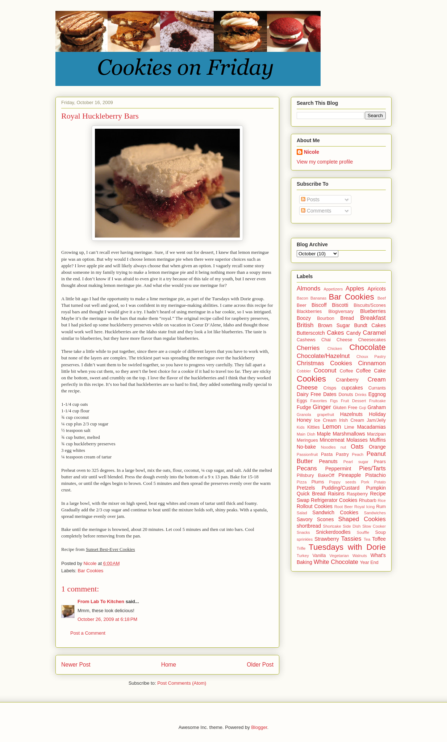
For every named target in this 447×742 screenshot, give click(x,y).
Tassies (351, 538)
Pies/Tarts (372, 468)
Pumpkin (376, 488)
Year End (369, 562)
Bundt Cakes (370, 325)
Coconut (325, 370)
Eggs (302, 400)
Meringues (307, 440)
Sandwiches (375, 513)
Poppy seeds (342, 482)
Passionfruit (307, 454)
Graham (376, 407)
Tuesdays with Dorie (347, 547)
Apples (355, 288)
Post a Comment (87, 633)
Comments (316, 211)
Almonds (308, 288)
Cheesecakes (372, 339)
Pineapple (349, 475)
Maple (324, 434)
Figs (334, 401)
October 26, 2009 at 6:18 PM (107, 619)
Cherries (308, 348)
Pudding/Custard (340, 488)
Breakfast (373, 317)
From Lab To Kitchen (101, 601)
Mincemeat (331, 440)
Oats (357, 446)
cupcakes (352, 388)
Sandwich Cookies (335, 512)
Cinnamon (372, 363)
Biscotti (340, 305)
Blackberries (309, 311)
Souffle (363, 532)
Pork (365, 482)
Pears (380, 461)
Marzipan (376, 434)
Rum (381, 506)
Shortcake (332, 526)
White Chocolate (336, 561)
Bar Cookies (91, 570)
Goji (362, 407)
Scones (325, 519)
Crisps (330, 388)
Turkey (303, 555)
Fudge (304, 407)
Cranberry (347, 380)
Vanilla (319, 555)
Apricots (376, 289)
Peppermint (338, 468)
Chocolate (367, 347)
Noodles (328, 447)
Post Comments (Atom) (181, 683)
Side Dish (351, 526)
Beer (301, 305)
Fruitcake (377, 401)
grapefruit (325, 414)
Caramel (374, 332)
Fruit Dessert (353, 401)
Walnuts (359, 555)
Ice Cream (325, 420)
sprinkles (305, 539)
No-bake (306, 447)
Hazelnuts (351, 414)
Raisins (336, 493)
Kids (301, 427)
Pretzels (306, 488)
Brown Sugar (334, 325)
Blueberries (373, 311)
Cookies (311, 378)
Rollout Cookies (315, 506)
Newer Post (76, 664)
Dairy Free (309, 394)
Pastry (342, 454)
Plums (318, 482)
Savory (305, 519)
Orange (377, 447)
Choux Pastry (371, 356)
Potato (380, 482)
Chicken (334, 348)
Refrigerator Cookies (334, 500)
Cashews (306, 339)
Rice (382, 500)
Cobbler (304, 371)
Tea (367, 539)
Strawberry (326, 539)
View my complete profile (325, 162)
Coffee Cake (371, 371)
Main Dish (306, 434)
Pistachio (375, 475)
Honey (304, 420)
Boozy (304, 318)
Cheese (344, 339)
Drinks (361, 394)
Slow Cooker (374, 526)
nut (343, 447)
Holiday (377, 414)
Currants (377, 388)
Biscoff (319, 305)
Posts (310, 199)
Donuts (346, 394)
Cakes (335, 332)
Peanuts (328, 461)
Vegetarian (339, 555)
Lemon (331, 426)
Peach (358, 454)
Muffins (377, 440)
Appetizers (333, 289)
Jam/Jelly (376, 420)
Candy (353, 333)
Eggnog (377, 394)
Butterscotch (311, 333)
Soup (380, 532)
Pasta (327, 454)
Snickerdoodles (333, 532)
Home (168, 664)
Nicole (311, 152)
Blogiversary (341, 311)
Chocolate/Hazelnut (323, 356)
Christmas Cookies (324, 363)
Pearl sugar (355, 461)
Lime (349, 427)
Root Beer (343, 506)
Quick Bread (311, 493)
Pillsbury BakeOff (315, 475)
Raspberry (357, 493)
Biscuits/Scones (370, 305)
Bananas (318, 298)
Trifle (301, 548)
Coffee (346, 371)
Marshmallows (349, 434)
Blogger (259, 727)
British (305, 325)
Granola (304, 414)
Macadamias (371, 427)
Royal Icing (364, 506)
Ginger (322, 407)
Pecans (307, 468)
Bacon (302, 298)
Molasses (357, 440)
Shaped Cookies (362, 519)
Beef (381, 298)
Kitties (313, 427)
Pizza (301, 482)
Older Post (260, 664)
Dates (330, 394)
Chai (326, 339)
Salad (302, 513)
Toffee (379, 539)
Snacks (303, 532)
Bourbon (325, 318)
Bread (347, 318)
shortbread (309, 526)
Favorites (318, 401)
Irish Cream (351, 420)
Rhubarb (367, 500)
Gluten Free (345, 407)
